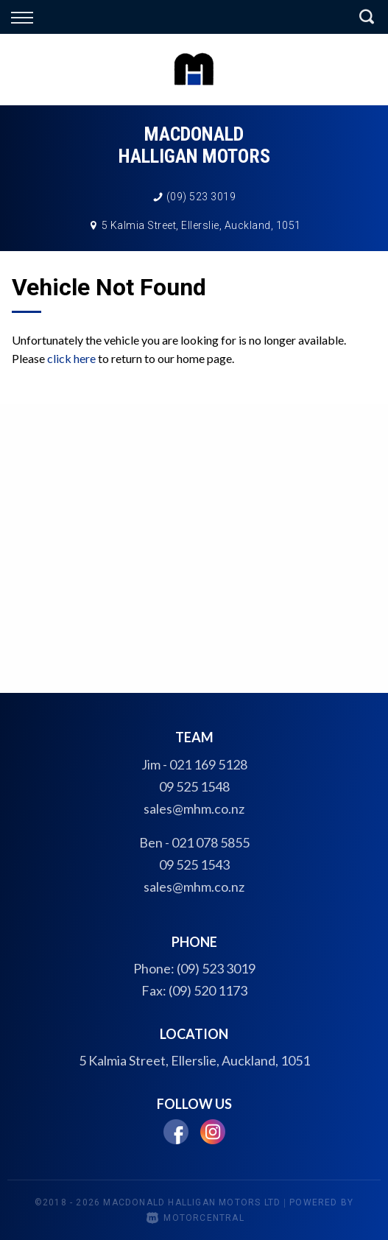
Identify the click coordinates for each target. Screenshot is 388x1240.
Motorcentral (195, 1218)
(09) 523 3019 (201, 196)
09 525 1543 (194, 864)
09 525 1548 (194, 786)
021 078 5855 (211, 842)
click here (71, 358)
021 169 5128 (208, 764)
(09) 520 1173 (208, 990)
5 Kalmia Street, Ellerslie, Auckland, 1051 (201, 225)
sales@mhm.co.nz (194, 808)
